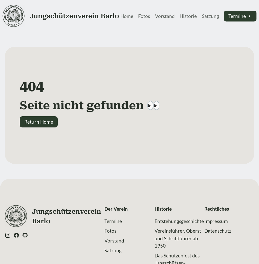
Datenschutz (217, 231)
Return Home (38, 122)
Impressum (216, 221)
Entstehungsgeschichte (179, 221)
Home (126, 16)
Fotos (144, 16)
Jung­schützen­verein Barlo (74, 16)
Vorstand (165, 16)
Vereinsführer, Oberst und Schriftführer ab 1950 (178, 238)
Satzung (210, 16)
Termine (240, 16)
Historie (188, 16)
